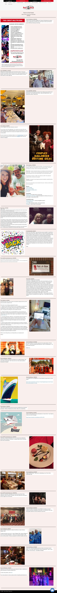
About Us (49, 2)
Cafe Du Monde (29, 187)
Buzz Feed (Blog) (35, 2)
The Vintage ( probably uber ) (31, 189)
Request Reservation (47, 0)
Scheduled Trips (22, 0)
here (29, 347)
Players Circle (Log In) (43, 2)
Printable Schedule (20, 2)
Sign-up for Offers (27, 2)
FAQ (6, 4)
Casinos (10, 2)
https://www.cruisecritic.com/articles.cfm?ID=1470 (35, 417)
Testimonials (10, 4)
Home (6, 2)
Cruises (14, 2)
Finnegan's (28, 204)
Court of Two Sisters (30, 188)
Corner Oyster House (30, 200)
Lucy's (27, 202)
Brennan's (28, 191)
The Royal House (29, 201)
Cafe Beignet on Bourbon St (31, 195)
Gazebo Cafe (28, 194)
